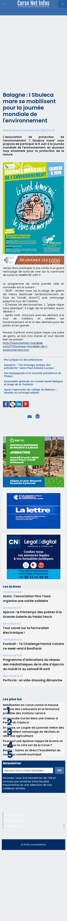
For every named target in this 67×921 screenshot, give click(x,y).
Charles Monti (11, 130)
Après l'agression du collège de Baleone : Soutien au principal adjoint (30, 391)
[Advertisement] (33, 50)
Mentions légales (14, 820)
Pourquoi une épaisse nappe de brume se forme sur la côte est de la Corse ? (33, 743)
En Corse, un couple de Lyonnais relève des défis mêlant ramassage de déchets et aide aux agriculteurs (33, 732)
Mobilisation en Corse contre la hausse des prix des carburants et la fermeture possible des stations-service (31, 709)
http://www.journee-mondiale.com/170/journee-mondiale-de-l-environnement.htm (25, 346)
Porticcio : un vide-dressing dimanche (32, 680)
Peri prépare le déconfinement (23, 359)
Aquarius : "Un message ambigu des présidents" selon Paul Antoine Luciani (29, 366)
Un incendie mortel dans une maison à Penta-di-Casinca (30, 720)
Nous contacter (13, 826)
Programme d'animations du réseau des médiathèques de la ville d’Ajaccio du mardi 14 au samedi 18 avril (33, 664)
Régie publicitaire (14, 814)
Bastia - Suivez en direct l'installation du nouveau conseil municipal (32, 752)
